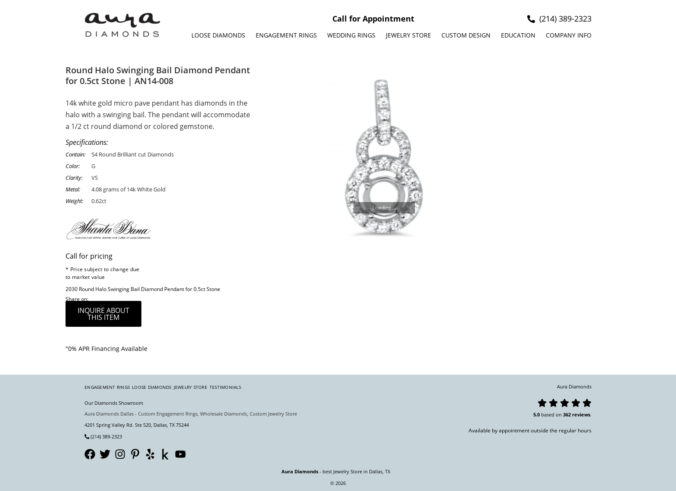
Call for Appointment (373, 18)
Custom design (466, 35)
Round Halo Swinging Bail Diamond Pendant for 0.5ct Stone (149, 289)
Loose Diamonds (218, 35)
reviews (581, 414)
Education (518, 35)
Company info (569, 35)
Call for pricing (89, 256)
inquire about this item (103, 314)
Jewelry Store (408, 35)
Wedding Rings (351, 35)
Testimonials (225, 387)
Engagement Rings (286, 35)
